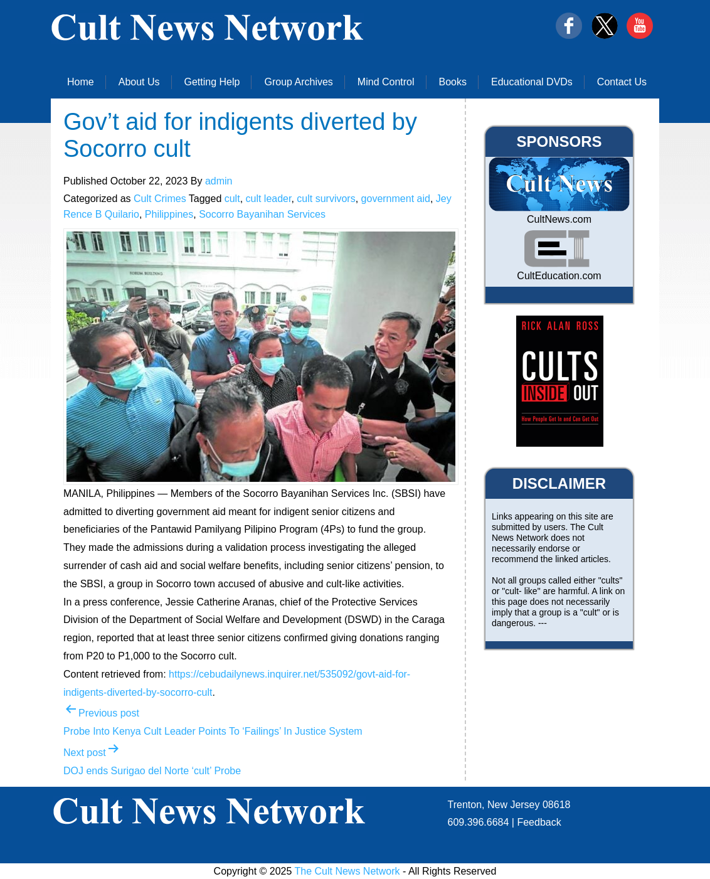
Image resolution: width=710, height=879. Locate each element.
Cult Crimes (160, 198)
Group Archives (298, 82)
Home (80, 82)
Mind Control (386, 82)
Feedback (539, 822)
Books (453, 82)
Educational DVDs (532, 82)
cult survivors (326, 198)
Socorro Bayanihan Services (262, 214)
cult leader (269, 198)
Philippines (169, 214)
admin (219, 181)
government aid (395, 198)
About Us (139, 82)
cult (232, 198)
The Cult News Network (347, 871)
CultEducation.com (559, 275)
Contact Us (622, 82)
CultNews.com (559, 219)
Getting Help (212, 82)
